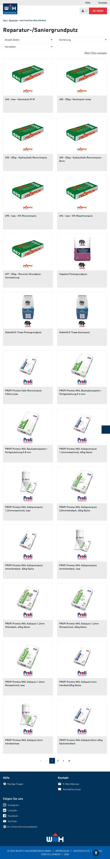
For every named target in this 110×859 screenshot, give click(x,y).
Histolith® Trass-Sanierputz (74, 332)
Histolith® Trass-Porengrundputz (23, 332)
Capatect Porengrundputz (73, 273)
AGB (66, 854)
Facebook (13, 815)
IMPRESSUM (62, 850)
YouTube (12, 821)
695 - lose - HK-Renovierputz (20, 215)
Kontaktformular (72, 789)
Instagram (13, 804)
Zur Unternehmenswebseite (22, 826)
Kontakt (102, 2)
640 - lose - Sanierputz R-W (20, 99)
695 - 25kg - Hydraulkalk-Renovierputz (26, 157)
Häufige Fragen (15, 783)
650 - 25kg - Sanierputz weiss (75, 99)
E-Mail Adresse (71, 783)
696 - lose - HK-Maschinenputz (76, 215)
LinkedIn (12, 810)
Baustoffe (13, 20)
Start (5, 20)
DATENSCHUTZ (81, 850)
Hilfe (87, 2)
